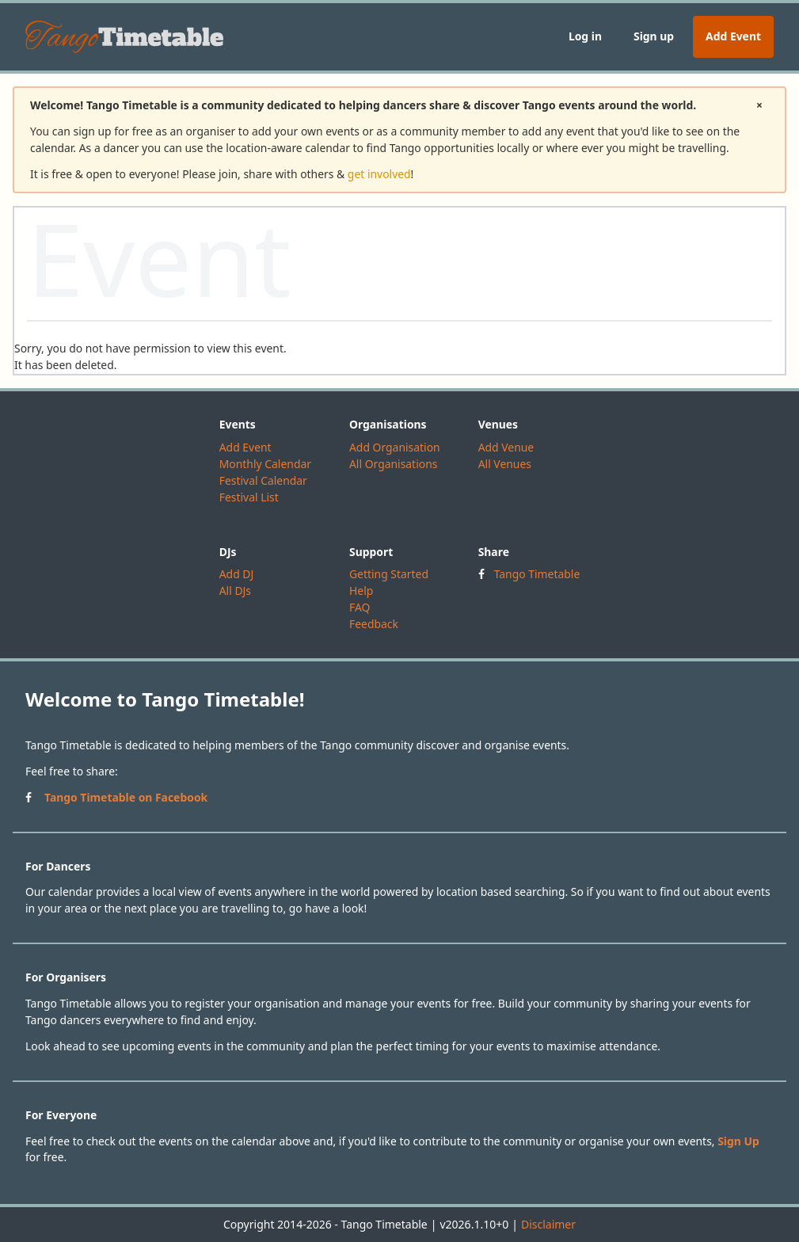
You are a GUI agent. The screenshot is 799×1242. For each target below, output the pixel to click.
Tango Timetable (537, 573)
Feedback (373, 623)
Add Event (733, 36)
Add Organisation (394, 447)
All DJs (235, 590)
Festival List (249, 497)
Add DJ (236, 573)
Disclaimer (548, 1224)
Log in (585, 36)
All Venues (504, 463)
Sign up (653, 36)
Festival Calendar (263, 480)
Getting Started (388, 573)
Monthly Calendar (265, 463)
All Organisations (393, 463)
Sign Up (738, 1141)
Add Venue (506, 447)
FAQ (359, 607)
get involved (379, 173)
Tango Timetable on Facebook (125, 797)
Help (361, 590)
